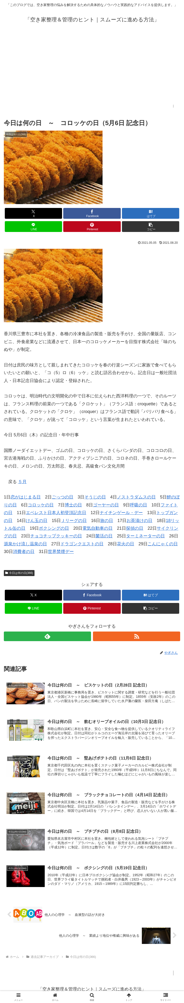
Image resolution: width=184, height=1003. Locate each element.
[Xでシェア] (33, 213)
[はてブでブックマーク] (150, 213)
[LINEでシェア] (33, 226)
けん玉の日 (36, 520)
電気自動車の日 (97, 528)
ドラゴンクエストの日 (82, 543)
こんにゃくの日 (163, 543)
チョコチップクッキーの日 (56, 536)
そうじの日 (95, 497)
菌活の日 (104, 536)
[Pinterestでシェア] (92, 226)
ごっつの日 (62, 497)
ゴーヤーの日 (106, 505)
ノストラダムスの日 (136, 497)
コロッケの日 (41, 505)
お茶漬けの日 (139, 520)
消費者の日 (23, 551)
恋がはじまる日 (26, 497)
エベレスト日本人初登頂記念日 (56, 512)
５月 (22, 481)
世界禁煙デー (61, 551)
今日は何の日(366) (19, 573)
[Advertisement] (92, 71)
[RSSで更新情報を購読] (136, 636)
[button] (150, 226)
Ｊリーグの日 (74, 520)
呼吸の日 (138, 505)
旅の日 (106, 520)
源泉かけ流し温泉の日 (25, 543)
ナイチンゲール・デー (121, 512)
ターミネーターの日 (145, 536)
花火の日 (125, 543)
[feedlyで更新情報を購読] (47, 636)
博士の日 (73, 505)
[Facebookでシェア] (92, 213)
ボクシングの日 (54, 528)
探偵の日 (134, 528)
